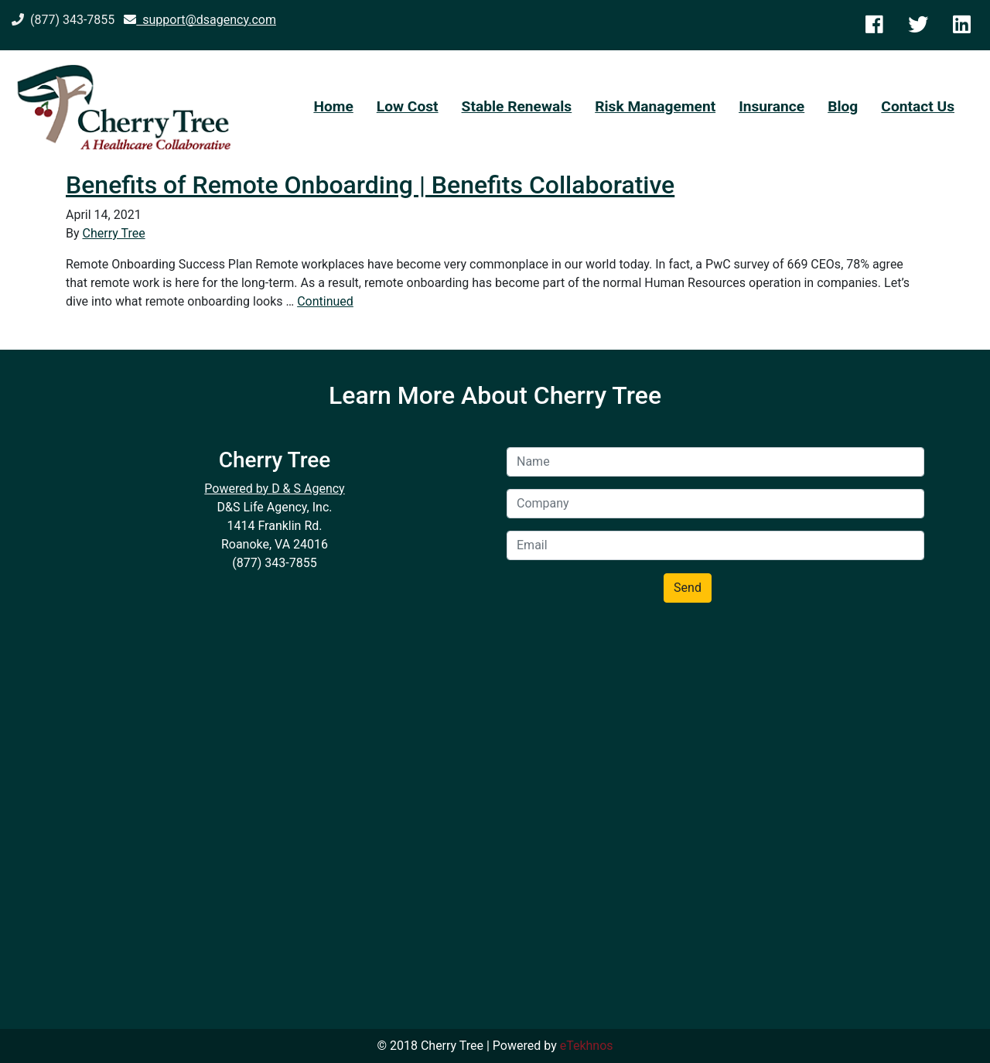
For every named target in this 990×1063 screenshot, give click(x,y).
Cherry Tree (114, 233)
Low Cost (408, 106)
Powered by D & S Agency (274, 488)
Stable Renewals (517, 106)
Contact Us (917, 106)
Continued (325, 301)
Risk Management (655, 106)
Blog (843, 106)
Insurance (771, 106)
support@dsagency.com (200, 19)
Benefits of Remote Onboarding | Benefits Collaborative (370, 185)
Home (333, 106)
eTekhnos (586, 1045)
